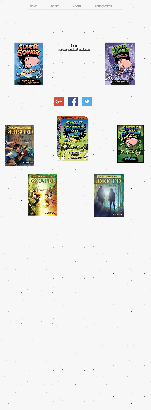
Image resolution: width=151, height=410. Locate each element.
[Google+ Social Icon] (59, 101)
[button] (60, 6)
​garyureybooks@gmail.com (74, 49)
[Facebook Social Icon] (73, 101)
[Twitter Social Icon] (87, 101)
